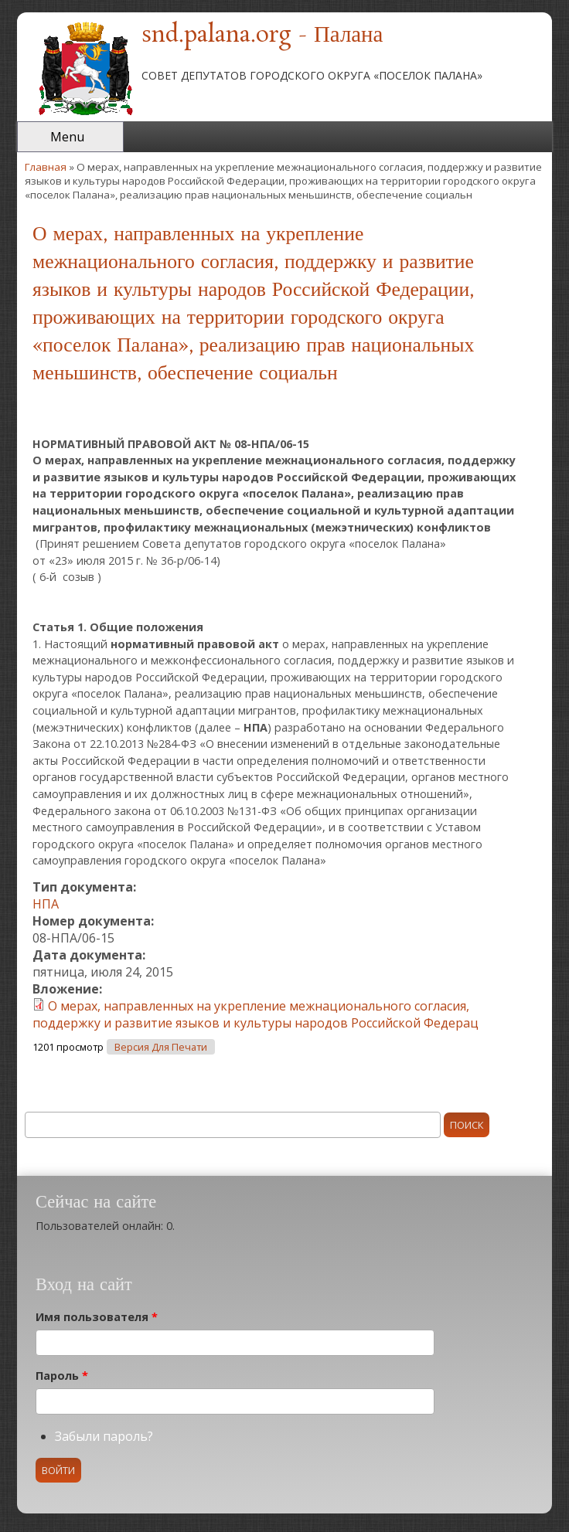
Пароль (62, 1375)
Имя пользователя (97, 1317)
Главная (45, 167)
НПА (45, 903)
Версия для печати (160, 1047)
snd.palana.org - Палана (262, 35)
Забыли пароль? (104, 1436)
